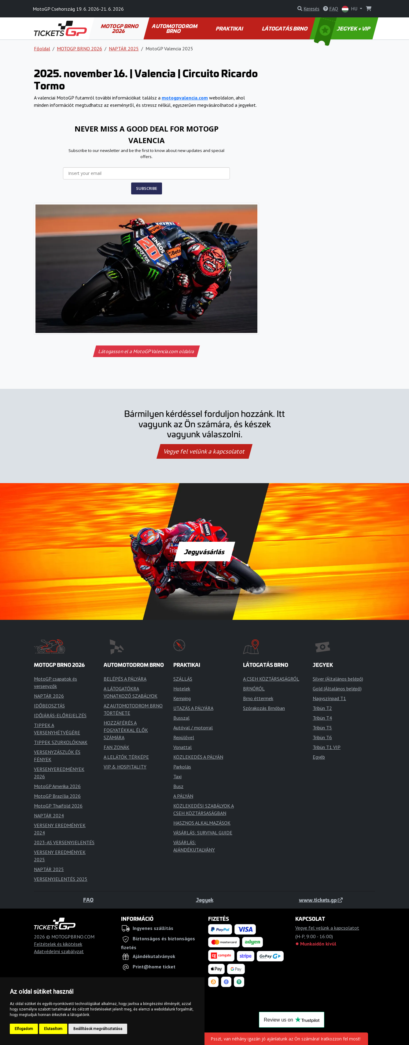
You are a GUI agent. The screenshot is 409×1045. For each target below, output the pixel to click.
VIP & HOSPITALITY (125, 767)
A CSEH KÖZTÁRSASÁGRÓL (271, 679)
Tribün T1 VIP (327, 747)
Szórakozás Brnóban (264, 708)
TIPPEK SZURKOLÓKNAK (60, 742)
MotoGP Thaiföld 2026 (58, 806)
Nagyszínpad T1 (329, 698)
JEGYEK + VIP (342, 28)
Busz (178, 786)
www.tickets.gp (321, 899)
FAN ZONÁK (116, 747)
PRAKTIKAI (229, 28)
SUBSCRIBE (146, 188)
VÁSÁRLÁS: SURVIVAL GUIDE (202, 833)
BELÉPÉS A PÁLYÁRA (125, 679)
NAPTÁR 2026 (49, 696)
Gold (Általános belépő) (337, 688)
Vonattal (182, 747)
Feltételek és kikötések (58, 944)
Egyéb (319, 757)
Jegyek (204, 899)
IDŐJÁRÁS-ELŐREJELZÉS (60, 715)
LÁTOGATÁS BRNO (285, 28)
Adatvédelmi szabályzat (59, 951)
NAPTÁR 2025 (124, 48)
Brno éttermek (258, 698)
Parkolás (182, 767)
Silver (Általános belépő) (338, 679)
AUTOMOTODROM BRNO (175, 28)
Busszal (181, 718)
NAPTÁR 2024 (49, 815)
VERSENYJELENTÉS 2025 (60, 879)
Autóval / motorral (193, 728)
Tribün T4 (322, 718)
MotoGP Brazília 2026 (57, 796)
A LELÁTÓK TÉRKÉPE (126, 757)
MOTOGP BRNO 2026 (120, 28)
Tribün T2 (322, 708)
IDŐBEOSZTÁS (49, 706)
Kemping (182, 698)
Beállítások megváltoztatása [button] (97, 1029)
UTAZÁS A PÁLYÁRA (193, 708)
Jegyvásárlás (204, 551)
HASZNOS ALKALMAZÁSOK (201, 823)
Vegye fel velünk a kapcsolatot (204, 451)
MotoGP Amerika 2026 (57, 786)
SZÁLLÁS (182, 679)
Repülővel (183, 737)
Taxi (177, 776)
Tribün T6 (322, 737)
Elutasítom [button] (53, 1029)
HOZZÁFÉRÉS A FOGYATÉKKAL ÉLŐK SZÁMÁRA (126, 730)
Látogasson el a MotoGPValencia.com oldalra (146, 351)
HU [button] (350, 9)
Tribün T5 (322, 728)
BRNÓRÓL (254, 688)
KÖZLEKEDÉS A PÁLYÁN (198, 757)
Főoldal (42, 48)
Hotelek (181, 688)
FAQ (88, 899)
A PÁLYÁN (183, 796)
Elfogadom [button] (24, 1029)
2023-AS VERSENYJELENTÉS (64, 842)
